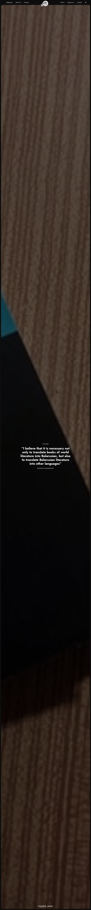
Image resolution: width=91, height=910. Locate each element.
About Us (18, 2)
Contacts (79, 2)
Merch (62, 2)
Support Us (70, 2)
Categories (9, 2)
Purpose (26, 2)
